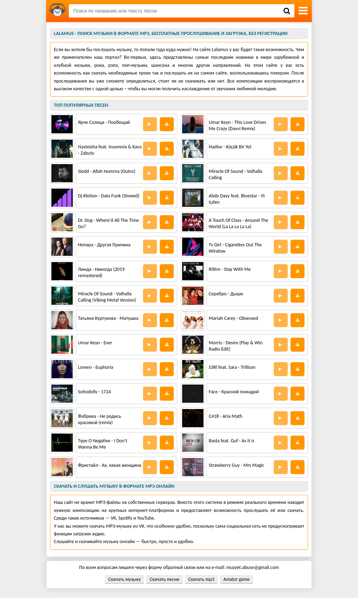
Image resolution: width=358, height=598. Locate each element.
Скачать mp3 (201, 579)
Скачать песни (164, 579)
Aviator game (236, 579)
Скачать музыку (124, 579)
